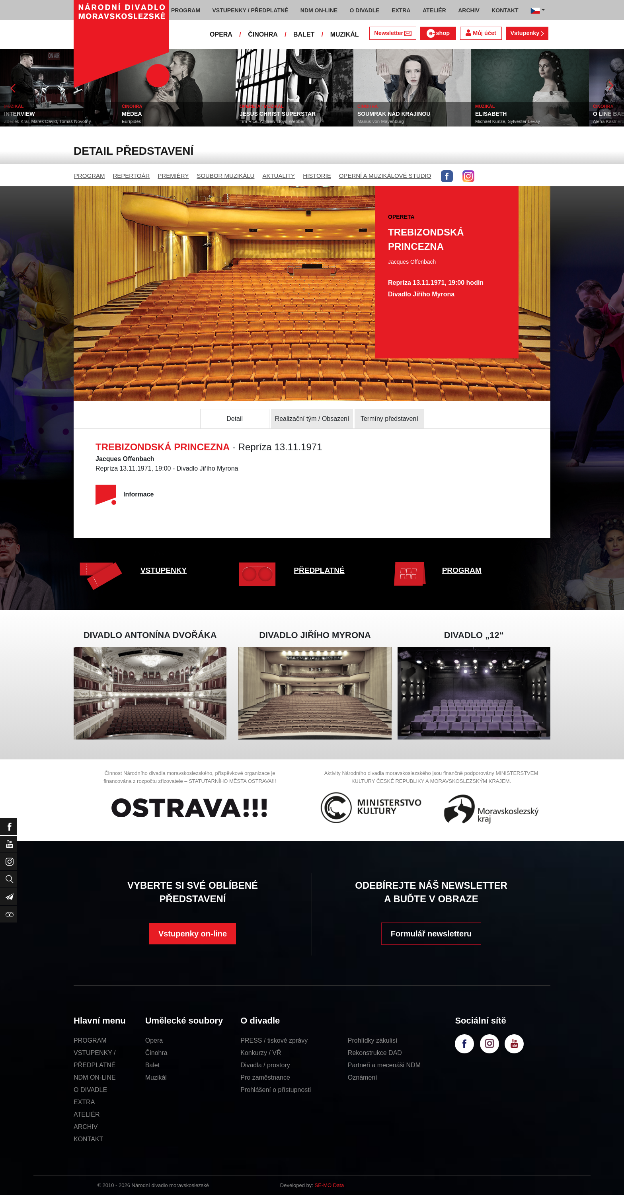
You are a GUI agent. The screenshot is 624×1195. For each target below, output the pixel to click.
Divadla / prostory (265, 1065)
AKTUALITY (278, 175)
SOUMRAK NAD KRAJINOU (394, 114)
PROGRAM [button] (185, 10)
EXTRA (84, 1102)
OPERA (221, 34)
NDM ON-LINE (95, 1077)
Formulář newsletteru (431, 933)
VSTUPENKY (163, 570)
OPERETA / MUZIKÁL (262, 106)
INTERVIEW (19, 114)
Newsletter (392, 33)
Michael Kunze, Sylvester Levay (507, 121)
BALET (303, 34)
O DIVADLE (90, 1089)
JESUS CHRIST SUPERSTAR (278, 114)
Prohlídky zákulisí (373, 1040)
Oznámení (362, 1077)
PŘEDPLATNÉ (319, 570)
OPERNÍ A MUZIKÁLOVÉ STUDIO (385, 175)
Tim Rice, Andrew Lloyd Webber (272, 121)
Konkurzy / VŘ (260, 1052)
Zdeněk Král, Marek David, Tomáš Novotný (47, 121)
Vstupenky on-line (192, 933)
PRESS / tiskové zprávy (274, 1040)
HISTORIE (317, 175)
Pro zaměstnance (265, 1077)
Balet (152, 1065)
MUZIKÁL (344, 34)
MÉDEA (132, 114)
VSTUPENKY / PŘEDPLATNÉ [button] (251, 10)
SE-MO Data (329, 1185)
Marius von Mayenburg (380, 121)
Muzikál (156, 1077)
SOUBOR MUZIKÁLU (225, 175)
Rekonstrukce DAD (375, 1052)
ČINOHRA (263, 34)
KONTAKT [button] (504, 10)
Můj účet (481, 32)
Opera (154, 1040)
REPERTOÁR (131, 175)
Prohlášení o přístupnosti (275, 1089)
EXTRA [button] (401, 10)
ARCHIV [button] (469, 10)
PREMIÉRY (173, 175)
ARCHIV (86, 1126)
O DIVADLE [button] (365, 10)
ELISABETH (491, 114)
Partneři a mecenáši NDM (384, 1065)
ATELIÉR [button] (434, 10)
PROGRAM (89, 175)
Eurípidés (131, 121)
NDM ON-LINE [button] (318, 10)
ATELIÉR (87, 1114)
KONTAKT (88, 1139)
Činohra (156, 1052)
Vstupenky (527, 33)
